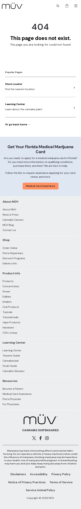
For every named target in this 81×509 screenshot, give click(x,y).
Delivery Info (10, 263)
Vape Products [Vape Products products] (11, 322)
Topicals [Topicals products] (7, 312)
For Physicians (11, 404)
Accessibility (39, 474)
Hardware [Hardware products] (8, 327)
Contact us (9, 230)
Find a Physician (12, 399)
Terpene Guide (11, 355)
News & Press (10, 214)
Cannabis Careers (13, 219)
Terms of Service (61, 482)
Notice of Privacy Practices (27, 482)
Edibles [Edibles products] (7, 296)
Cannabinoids (11, 360)
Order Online (10, 248)
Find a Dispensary (13, 253)
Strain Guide (10, 366)
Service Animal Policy (40, 490)
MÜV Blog (8, 225)
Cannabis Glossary (14, 371)
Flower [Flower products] (6, 291)
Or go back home (17, 124)
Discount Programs (14, 258)
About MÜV (9, 209)
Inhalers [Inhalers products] (7, 301)
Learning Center (15, 104)
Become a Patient (13, 388)
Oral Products (11, 307)
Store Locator (13, 84)
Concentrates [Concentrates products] (11, 286)
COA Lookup (10, 332)
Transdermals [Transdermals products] (10, 317)
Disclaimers (18, 474)
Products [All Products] (8, 281)
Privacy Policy (61, 474)
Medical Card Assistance (40, 186)
